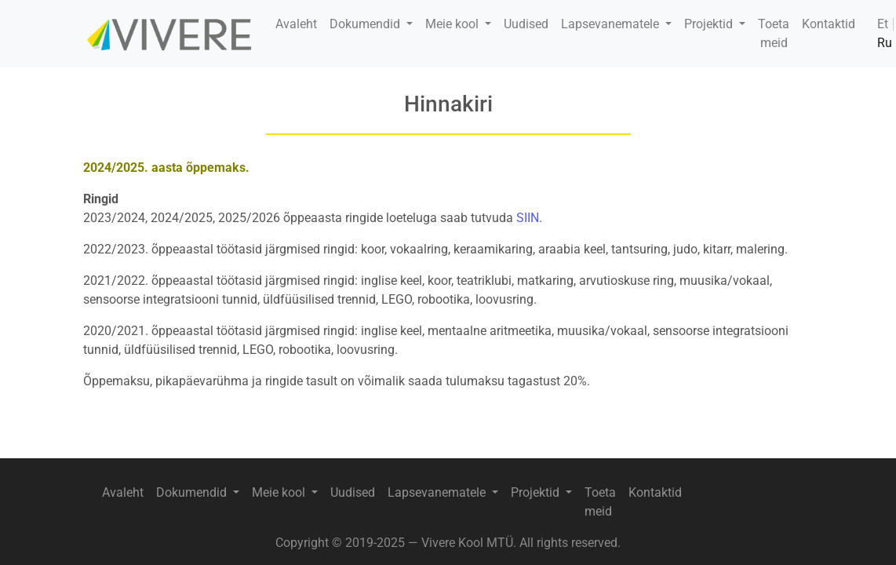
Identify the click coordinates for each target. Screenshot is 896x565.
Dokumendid (366, 23)
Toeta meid (773, 33)
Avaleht (296, 23)
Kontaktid (828, 23)
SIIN (527, 217)
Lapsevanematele (611, 23)
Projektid (710, 23)
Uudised (526, 23)
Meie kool (453, 23)
